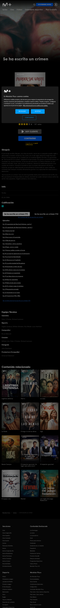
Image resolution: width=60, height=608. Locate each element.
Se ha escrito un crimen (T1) (16, 214)
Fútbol (19, 9)
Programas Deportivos (36, 561)
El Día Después (6, 586)
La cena (32, 533)
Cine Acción (5, 540)
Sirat (31, 538)
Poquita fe (33, 548)
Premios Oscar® (34, 556)
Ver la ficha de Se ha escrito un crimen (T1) (16, 300)
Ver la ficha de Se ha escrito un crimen (30, 217)
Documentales (6, 563)
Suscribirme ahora (44, 4)
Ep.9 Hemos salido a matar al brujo (14, 250)
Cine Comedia (6, 538)
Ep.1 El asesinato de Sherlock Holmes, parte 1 (17, 224)
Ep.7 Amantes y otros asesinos (12, 244)
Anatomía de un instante (37, 545)
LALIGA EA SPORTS (7, 581)
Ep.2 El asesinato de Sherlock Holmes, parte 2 (17, 227)
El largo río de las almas (28, 431)
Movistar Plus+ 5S (35, 566)
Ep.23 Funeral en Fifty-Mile (11, 296)
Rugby (4, 597)
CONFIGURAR (29, 117)
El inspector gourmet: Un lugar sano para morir (29, 465)
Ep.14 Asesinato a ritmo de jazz (12, 266)
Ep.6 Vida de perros (9, 240)
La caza (42, 398)
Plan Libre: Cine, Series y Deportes (39, 592)
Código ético (33, 586)
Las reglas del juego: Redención (46, 499)
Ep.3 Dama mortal (8, 231)
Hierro (23, 398)
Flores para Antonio (35, 540)
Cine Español (6, 535)
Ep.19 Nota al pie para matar (12, 283)
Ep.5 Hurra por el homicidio (11, 237)
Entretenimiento (7, 566)
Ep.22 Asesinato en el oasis (11, 292)
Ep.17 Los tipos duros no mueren (13, 276)
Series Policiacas (7, 556)
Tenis (3, 594)
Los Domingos (34, 530)
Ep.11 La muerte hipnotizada (12, 257)
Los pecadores (34, 535)
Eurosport (5, 604)
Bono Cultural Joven (35, 604)
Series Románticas (7, 553)
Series (4, 9)
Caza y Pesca (33, 563)
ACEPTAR (38, 111)
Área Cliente (33, 581)
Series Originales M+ (8, 550)
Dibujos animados (35, 558)
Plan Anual (33, 602)
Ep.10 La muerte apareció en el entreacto (16, 253)
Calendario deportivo (34, 9)
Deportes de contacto (8, 602)
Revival (23, 498)
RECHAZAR (22, 111)
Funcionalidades (34, 579)
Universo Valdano (7, 589)
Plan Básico (33, 597)
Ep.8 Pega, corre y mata (10, 247)
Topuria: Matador (7, 599)
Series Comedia (6, 558)
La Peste (4, 431)
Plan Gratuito (51, 9)
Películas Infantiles (7, 545)
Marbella (32, 550)
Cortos (4, 543)
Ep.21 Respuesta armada (11, 289)
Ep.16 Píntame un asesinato (11, 273)
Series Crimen (6, 561)
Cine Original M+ (7, 533)
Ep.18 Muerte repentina (10, 279)
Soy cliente (30, 131)
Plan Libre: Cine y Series (36, 594)
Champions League (7, 579)
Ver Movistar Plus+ (35, 576)
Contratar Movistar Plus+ (37, 589)
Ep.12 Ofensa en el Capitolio (12, 260)
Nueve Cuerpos (6, 464)
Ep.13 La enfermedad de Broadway (14, 263)
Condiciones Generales (36, 584)
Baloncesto (5, 592)
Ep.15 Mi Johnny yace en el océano (14, 270)
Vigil (41, 431)
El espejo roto (6, 498)
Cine (12, 9)
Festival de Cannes (35, 553)
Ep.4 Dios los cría (8, 234)
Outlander (33, 543)
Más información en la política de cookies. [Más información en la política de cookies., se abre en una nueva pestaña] (35, 105)
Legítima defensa (7, 398)
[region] (30, 104)
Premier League (6, 584)
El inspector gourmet (47, 464)
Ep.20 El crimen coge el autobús (13, 286)
